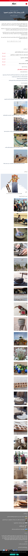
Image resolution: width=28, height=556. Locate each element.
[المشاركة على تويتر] (16, 41)
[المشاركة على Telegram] (8, 41)
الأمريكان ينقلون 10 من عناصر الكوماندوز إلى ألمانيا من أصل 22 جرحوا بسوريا (15, 75)
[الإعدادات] (26, 553)
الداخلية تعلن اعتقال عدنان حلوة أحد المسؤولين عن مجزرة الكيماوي (13, 519)
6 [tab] (15, 193)
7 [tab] (14, 193)
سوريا (11, 10)
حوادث (15, 10)
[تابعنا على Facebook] (16, 550)
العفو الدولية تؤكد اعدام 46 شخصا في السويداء (19, 76)
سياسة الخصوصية (12, 554)
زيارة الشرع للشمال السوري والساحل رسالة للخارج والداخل (18, 80)
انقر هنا (26, 541)
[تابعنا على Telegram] (4, 550)
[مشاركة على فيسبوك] (18, 41)
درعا (12, 10)
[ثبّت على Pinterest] (13, 41)
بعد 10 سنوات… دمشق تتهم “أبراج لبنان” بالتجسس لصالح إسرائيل (14, 115)
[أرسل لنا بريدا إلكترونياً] (9, 550)
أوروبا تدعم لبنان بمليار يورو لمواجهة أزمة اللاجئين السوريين (14, 99)
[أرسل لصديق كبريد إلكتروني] (15, 41)
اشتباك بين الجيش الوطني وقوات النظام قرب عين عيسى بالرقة (14, 163)
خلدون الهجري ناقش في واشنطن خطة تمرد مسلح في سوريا (14, 131)
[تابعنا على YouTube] (6, 550)
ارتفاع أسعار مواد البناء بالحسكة (22, 78)
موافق (17, 554)
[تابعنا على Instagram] (14, 550)
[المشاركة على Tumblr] (9, 41)
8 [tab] (13, 193)
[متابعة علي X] (11, 550)
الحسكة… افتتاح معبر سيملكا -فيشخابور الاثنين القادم (14, 147)
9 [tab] (12, 193)
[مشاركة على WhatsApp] (20, 41)
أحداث (17, 10)
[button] (26, 4)
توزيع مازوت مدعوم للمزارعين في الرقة (18, 529)
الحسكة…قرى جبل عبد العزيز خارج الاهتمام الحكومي (15, 516)
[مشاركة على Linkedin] (11, 41)
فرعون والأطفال (21, 526)
